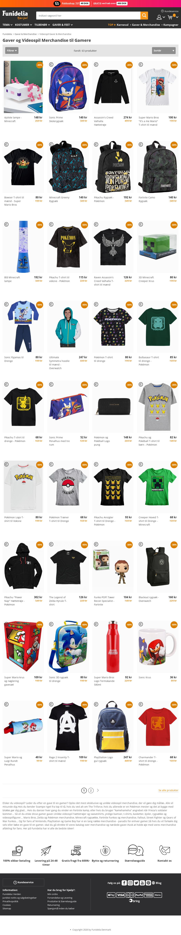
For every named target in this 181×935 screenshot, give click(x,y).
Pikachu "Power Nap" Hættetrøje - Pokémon (14, 601)
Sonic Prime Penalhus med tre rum (59, 441)
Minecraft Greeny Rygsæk (59, 199)
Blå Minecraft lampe (12, 279)
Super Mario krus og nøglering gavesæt (14, 681)
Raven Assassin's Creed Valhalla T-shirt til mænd (104, 281)
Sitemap (7, 908)
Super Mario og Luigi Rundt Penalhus (13, 761)
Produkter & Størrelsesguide (61, 901)
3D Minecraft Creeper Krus (146, 279)
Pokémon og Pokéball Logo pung (102, 441)
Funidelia (7, 34)
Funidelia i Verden (12, 894)
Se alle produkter (168, 790)
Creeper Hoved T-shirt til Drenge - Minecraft (149, 521)
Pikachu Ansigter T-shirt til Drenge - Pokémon (104, 521)
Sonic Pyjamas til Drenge (14, 359)
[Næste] (98, 790)
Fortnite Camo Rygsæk (147, 199)
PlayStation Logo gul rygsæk (103, 759)
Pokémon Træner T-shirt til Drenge (59, 519)
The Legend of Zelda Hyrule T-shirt (58, 601)
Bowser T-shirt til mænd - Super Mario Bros (14, 201)
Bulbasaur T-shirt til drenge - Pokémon (149, 361)
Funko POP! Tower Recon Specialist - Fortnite (104, 601)
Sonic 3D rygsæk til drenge (58, 679)
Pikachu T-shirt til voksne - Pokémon (59, 279)
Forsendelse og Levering (59, 897)
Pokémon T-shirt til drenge (103, 359)
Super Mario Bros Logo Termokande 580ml (104, 681)
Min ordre (52, 894)
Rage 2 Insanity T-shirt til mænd (59, 759)
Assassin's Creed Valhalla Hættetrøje (103, 121)
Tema (6, 24)
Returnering (53, 905)
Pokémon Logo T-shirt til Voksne (14, 519)
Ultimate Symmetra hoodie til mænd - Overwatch (59, 363)
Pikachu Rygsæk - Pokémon (104, 199)
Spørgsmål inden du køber (61, 908)
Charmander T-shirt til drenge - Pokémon (148, 761)
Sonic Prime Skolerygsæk (56, 119)
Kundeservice (23, 882)
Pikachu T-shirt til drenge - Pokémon (14, 439)
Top (110, 24)
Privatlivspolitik (10, 901)
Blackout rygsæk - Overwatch (149, 599)
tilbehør (41, 24)
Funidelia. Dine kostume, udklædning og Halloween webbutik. (15, 15)
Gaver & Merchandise (26, 34)
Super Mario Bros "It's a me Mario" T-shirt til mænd (149, 121)
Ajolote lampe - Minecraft (13, 119)
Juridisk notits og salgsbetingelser (20, 897)
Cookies (7, 905)
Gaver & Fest (61, 24)
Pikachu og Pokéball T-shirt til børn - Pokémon (149, 441)
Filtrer (10, 50)
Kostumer (22, 24)
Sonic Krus (145, 677)
